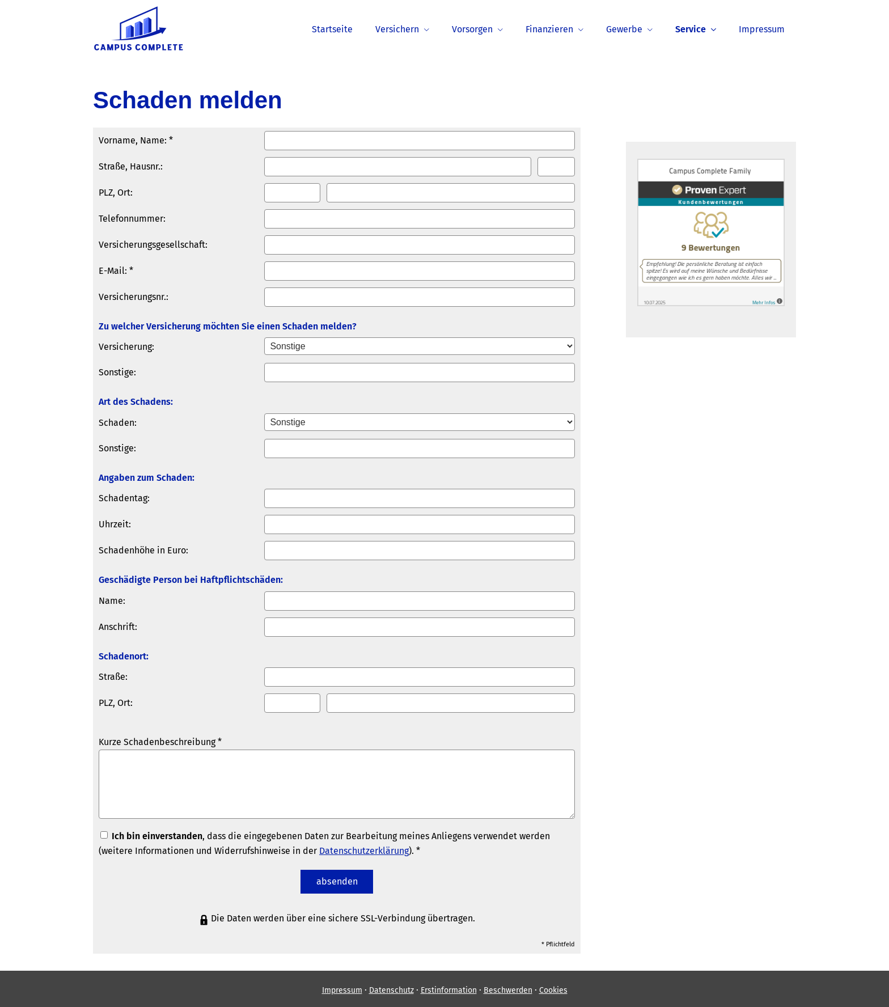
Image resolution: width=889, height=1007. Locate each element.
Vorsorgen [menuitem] (472, 29)
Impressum (342, 987)
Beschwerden (508, 987)
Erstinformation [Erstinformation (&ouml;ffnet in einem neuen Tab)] (449, 987)
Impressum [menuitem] (762, 29)
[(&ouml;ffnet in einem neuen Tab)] (711, 303)
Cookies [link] (553, 987)
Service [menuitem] (690, 29)
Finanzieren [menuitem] (549, 29)
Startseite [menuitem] (332, 29)
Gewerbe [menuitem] (624, 29)
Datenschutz (391, 987)
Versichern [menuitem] (397, 29)
